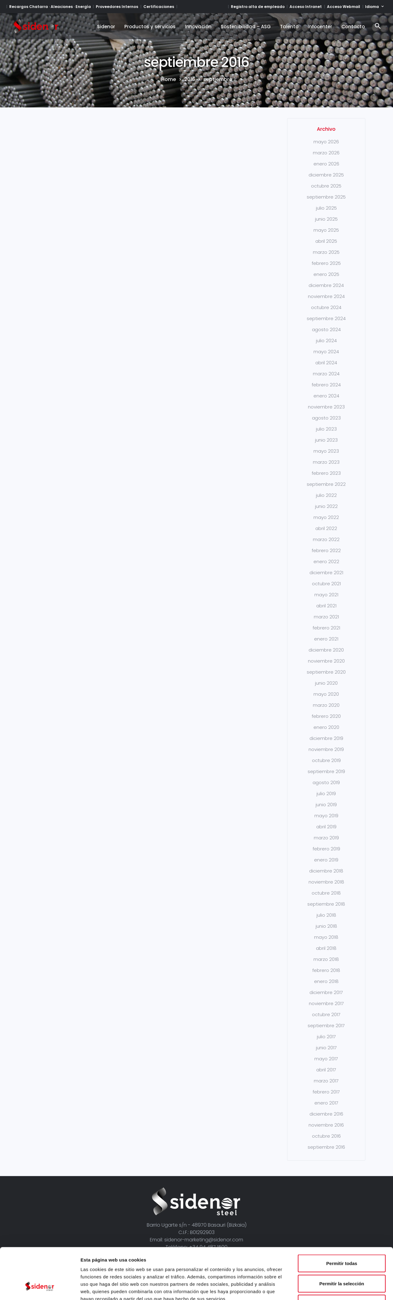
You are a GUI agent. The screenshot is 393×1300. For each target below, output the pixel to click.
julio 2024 (326, 340)
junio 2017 (326, 1047)
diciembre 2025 (326, 175)
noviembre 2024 (326, 296)
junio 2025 (326, 219)
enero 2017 (326, 1103)
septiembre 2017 (326, 1025)
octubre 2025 (326, 186)
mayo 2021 (326, 594)
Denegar (342, 1259)
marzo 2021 (326, 616)
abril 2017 (326, 1069)
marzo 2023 (326, 462)
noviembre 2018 (326, 882)
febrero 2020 (326, 716)
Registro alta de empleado (258, 6)
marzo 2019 (326, 837)
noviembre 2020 (326, 661)
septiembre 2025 (326, 197)
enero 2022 (326, 561)
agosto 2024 (326, 329)
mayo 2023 (326, 451)
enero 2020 (326, 727)
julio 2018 (326, 915)
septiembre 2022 (326, 484)
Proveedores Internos (117, 6)
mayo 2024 (326, 351)
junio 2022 (326, 506)
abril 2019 (326, 826)
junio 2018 (326, 926)
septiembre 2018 (326, 904)
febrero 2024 (326, 384)
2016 (189, 79)
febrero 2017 (326, 1092)
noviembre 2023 (326, 407)
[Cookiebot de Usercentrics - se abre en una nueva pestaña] (40, 1288)
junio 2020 (326, 683)
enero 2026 (326, 164)
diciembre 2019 (326, 738)
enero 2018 (326, 981)
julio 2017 (326, 1036)
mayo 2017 (326, 1058)
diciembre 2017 (326, 992)
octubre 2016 (326, 1136)
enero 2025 (326, 274)
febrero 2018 (326, 970)
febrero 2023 (326, 473)
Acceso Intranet (306, 6)
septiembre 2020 (326, 672)
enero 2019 (326, 860)
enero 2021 (326, 639)
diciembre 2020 (326, 650)
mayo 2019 (326, 815)
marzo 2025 (326, 252)
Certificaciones (158, 6)
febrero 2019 (326, 848)
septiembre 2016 (326, 1147)
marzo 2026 (326, 152)
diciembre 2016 (326, 1114)
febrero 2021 (326, 628)
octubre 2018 (326, 893)
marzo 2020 (326, 705)
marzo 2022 (326, 539)
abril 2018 (326, 948)
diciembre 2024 (326, 285)
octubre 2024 (326, 307)
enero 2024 (326, 396)
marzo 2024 (326, 373)
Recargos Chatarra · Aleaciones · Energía (50, 6)
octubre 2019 (326, 760)
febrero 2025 (326, 263)
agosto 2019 (326, 782)
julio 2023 (326, 429)
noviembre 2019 (326, 749)
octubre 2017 (326, 1014)
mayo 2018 (326, 937)
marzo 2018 (326, 959)
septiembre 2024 (326, 318)
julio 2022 (326, 495)
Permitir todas (341, 1219)
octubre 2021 (326, 583)
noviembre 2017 (326, 1003)
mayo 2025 (326, 230)
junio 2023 (326, 440)
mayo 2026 (326, 141)
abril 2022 (326, 528)
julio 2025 (326, 208)
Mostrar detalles (332, 1287)
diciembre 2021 (326, 572)
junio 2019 (326, 804)
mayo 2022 (326, 517)
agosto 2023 (326, 418)
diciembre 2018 (326, 871)
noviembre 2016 (326, 1125)
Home (168, 79)
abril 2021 (326, 605)
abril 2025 (326, 241)
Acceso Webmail (343, 6)
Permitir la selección (341, 1239)
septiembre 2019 (326, 771)
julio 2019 (326, 793)
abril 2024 (326, 362)
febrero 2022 (326, 550)
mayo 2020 (326, 694)
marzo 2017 (326, 1081)
